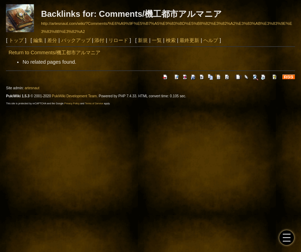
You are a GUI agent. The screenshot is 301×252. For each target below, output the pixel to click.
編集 (38, 40)
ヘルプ (210, 40)
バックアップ (76, 40)
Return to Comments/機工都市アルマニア (54, 52)
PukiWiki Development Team (74, 96)
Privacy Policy (72, 103)
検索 (171, 40)
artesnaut (31, 88)
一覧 (157, 40)
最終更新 (189, 40)
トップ (16, 40)
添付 (99, 40)
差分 (52, 40)
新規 (143, 40)
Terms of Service (94, 103)
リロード (118, 40)
